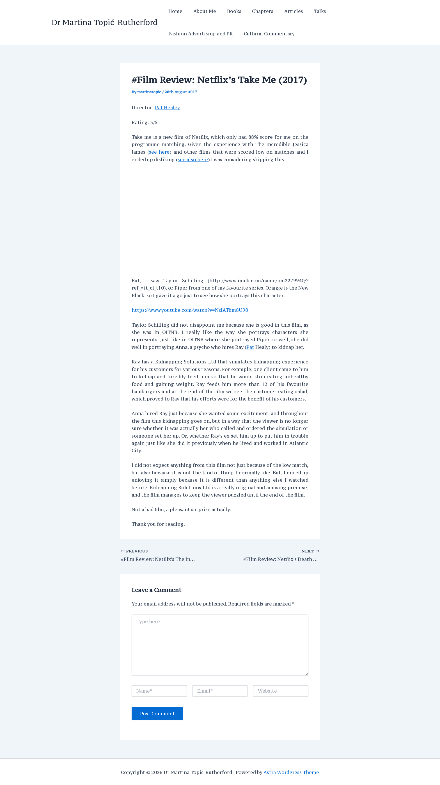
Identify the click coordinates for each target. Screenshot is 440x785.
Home (175, 11)
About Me (202, 11)
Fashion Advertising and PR (200, 34)
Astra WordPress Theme (291, 771)
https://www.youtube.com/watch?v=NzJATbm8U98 (190, 309)
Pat (250, 346)
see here (159, 151)
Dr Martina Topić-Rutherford (104, 22)
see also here (193, 159)
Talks (310, 11)
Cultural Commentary (266, 34)
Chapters (256, 11)
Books (229, 11)
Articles (285, 11)
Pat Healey (167, 107)
